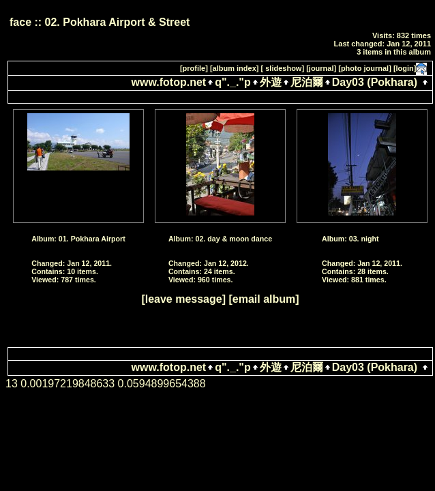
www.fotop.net (169, 82)
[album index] (234, 68)
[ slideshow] (283, 68)
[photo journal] (364, 68)
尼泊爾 (306, 82)
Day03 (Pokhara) (374, 82)
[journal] (321, 68)
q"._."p (233, 82)
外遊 (271, 82)
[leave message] (183, 299)
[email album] (263, 299)
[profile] (194, 68)
